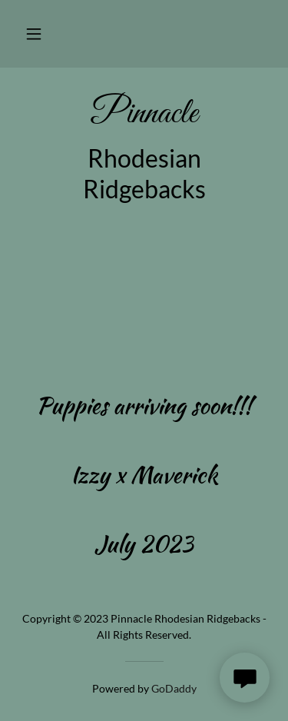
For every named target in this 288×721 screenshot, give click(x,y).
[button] (33, 33)
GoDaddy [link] (174, 688)
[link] (144, 114)
